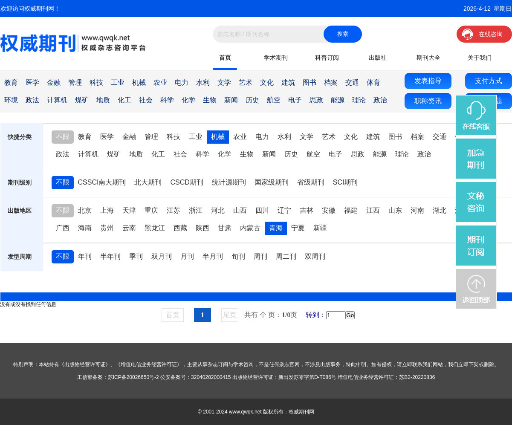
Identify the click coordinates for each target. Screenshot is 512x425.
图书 (309, 82)
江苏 (173, 210)
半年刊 (110, 256)
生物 (210, 100)
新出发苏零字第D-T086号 (307, 377)
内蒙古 (250, 227)
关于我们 (480, 57)
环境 (11, 100)
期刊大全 (428, 57)
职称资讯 (428, 100)
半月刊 (212, 256)
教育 (11, 82)
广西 (62, 227)
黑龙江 (155, 227)
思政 (316, 100)
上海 (107, 210)
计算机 (57, 100)
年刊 (85, 256)
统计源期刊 (229, 182)
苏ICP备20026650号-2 (133, 377)
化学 (188, 100)
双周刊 (315, 256)
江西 (373, 210)
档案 (331, 82)
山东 (395, 210)
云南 (129, 227)
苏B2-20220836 (417, 377)
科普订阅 (327, 57)
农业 (160, 82)
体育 (373, 82)
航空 (274, 100)
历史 (252, 100)
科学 (167, 100)
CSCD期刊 (186, 182)
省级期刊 (310, 182)
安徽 (329, 210)
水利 (203, 82)
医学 (32, 82)
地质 (103, 100)
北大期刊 (148, 182)
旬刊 (238, 256)
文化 (267, 82)
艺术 (245, 82)
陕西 (202, 227)
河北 (218, 210)
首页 (225, 57)
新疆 (320, 227)
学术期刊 (276, 57)
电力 (181, 82)
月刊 (187, 256)
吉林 (306, 210)
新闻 (231, 100)
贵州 (107, 227)
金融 (54, 82)
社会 (146, 100)
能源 (337, 100)
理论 (359, 100)
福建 (351, 210)
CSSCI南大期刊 (102, 182)
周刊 (260, 256)
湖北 (439, 210)
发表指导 (428, 80)
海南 (85, 227)
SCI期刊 (345, 182)
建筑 (288, 82)
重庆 (151, 210)
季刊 (136, 256)
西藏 (180, 227)
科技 (96, 82)
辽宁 (284, 210)
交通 (352, 82)
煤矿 (82, 100)
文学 (224, 82)
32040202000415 (211, 377)
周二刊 (286, 256)
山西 (240, 210)
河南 (417, 210)
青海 (276, 227)
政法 (32, 100)
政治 (380, 100)
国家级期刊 (272, 182)
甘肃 (224, 227)
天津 (129, 210)
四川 (262, 210)
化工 (124, 100)
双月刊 (161, 256)
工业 (117, 82)
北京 (85, 210)
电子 (295, 100)
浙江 (195, 210)
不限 (62, 136)
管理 (75, 82)
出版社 (378, 57)
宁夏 (298, 227)
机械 (139, 82)
